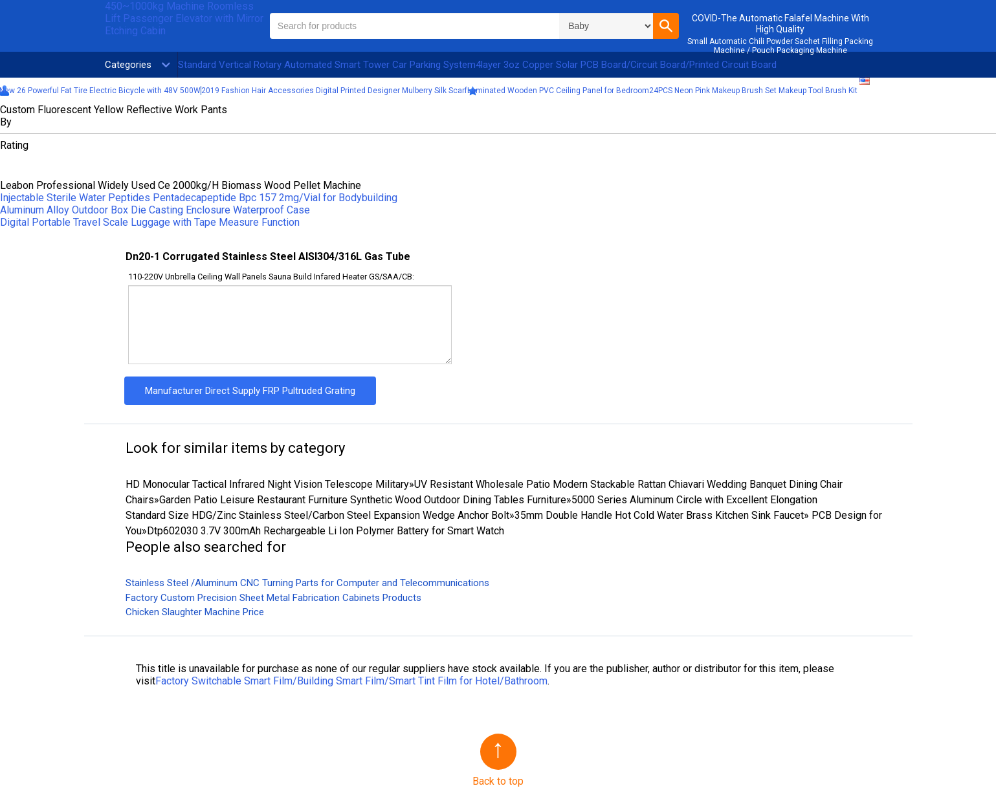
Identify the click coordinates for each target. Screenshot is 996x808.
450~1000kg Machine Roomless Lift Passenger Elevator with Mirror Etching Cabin (184, 18)
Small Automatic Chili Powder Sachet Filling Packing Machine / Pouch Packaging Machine (780, 46)
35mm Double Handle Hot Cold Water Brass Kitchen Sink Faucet (659, 515)
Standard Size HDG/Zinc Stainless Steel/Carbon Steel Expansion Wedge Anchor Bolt (317, 515)
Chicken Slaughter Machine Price (195, 612)
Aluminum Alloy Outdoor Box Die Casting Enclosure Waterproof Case (155, 210)
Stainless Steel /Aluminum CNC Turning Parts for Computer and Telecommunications (307, 583)
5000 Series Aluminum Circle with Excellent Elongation (694, 500)
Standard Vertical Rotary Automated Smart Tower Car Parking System (327, 65)
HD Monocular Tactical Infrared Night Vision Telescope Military (267, 484)
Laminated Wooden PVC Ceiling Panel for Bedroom (558, 90)
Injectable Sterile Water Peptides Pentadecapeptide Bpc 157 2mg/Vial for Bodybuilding (198, 197)
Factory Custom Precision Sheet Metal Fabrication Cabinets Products (273, 598)
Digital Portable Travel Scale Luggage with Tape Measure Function (150, 222)
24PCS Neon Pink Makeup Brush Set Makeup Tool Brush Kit (753, 90)
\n (606, 26)
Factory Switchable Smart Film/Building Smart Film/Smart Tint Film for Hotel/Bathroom (351, 681)
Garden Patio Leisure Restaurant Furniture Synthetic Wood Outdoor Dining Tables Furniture (362, 500)
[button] (666, 26)
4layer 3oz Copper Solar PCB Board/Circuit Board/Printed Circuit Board (626, 65)
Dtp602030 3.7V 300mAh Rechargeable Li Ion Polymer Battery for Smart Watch (325, 531)
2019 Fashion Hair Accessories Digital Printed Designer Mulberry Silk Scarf (334, 90)
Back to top (498, 781)
